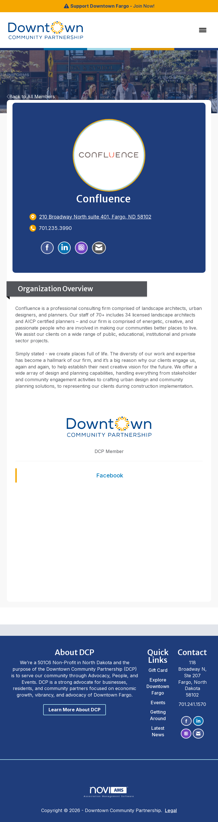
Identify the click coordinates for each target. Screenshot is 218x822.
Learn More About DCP (74, 709)
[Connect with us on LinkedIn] (198, 721)
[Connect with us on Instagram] (186, 734)
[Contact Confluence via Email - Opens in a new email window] (99, 248)
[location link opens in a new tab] (95, 216)
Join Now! (143, 6)
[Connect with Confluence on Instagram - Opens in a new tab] (81, 248)
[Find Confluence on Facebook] (47, 248)
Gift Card (157, 670)
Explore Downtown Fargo (157, 686)
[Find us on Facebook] (186, 721)
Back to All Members (31, 96)
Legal (171, 810)
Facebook (109, 475)
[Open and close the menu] (142, 30)
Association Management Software (109, 792)
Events (158, 702)
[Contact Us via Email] (198, 734)
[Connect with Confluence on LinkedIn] (64, 248)
